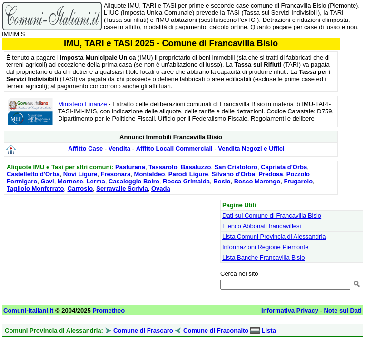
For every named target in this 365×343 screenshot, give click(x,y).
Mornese (70, 181)
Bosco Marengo (257, 181)
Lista (269, 330)
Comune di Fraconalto (215, 330)
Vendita (119, 148)
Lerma (96, 181)
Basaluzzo (196, 167)
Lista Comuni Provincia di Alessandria (274, 236)
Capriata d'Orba (284, 167)
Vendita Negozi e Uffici (251, 148)
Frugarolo (298, 181)
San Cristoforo (236, 167)
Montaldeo (149, 174)
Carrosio (80, 188)
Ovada (160, 188)
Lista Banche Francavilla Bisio (263, 257)
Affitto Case (85, 148)
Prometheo (108, 310)
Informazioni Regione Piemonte (265, 247)
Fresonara (115, 174)
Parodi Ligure (188, 174)
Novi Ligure (80, 174)
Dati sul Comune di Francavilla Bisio (271, 215)
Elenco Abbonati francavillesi (261, 226)
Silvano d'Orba (233, 174)
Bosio (221, 181)
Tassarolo (162, 167)
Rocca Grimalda (186, 181)
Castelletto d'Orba (33, 174)
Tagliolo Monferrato (35, 188)
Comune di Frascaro (143, 330)
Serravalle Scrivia (122, 188)
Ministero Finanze (82, 104)
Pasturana (130, 167)
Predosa (270, 174)
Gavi (47, 181)
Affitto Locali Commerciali (174, 148)
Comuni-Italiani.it (28, 310)
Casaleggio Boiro (134, 181)
